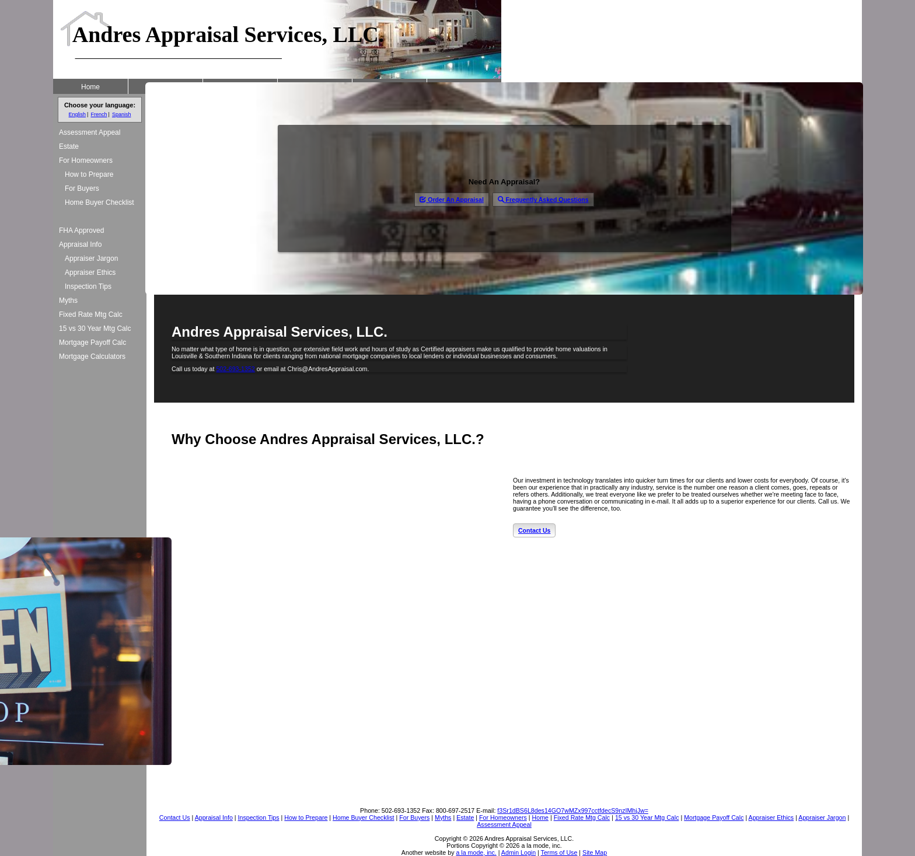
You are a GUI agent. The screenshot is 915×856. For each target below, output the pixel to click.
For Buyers (82, 188)
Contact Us (534, 530)
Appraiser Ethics (90, 272)
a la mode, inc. (476, 852)
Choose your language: (99, 105)
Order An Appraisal (451, 199)
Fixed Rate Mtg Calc (91, 314)
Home (90, 87)
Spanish (121, 114)
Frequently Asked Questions (543, 199)
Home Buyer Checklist (99, 202)
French (98, 114)
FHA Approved (81, 230)
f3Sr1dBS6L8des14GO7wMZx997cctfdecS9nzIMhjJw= (572, 810)
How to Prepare (89, 174)
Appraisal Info (80, 244)
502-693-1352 (235, 368)
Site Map (594, 852)
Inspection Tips (88, 286)
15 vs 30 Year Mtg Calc (95, 328)
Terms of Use (559, 852)
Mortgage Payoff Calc (92, 342)
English (77, 114)
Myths (68, 300)
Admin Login (518, 852)
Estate (69, 146)
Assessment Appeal (89, 132)
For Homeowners (86, 160)
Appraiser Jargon (91, 258)
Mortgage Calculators (92, 356)
